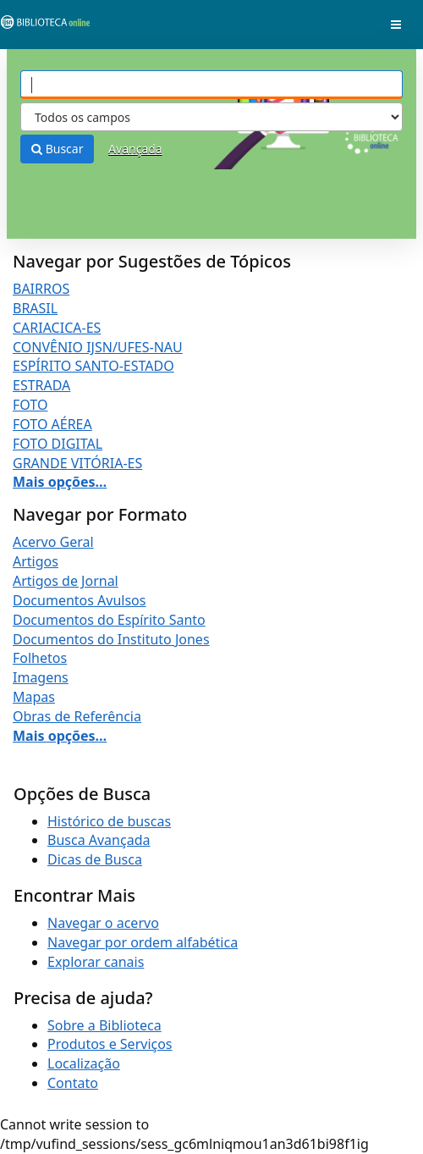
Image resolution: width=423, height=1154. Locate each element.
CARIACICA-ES (57, 327)
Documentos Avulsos (79, 600)
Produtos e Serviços (110, 1044)
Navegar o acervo (103, 923)
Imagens (41, 677)
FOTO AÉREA (52, 424)
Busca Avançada (98, 840)
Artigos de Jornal (65, 580)
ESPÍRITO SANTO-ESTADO (93, 365)
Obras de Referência (77, 716)
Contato (72, 1083)
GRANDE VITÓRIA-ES (77, 463)
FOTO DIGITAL (57, 443)
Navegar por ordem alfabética (142, 942)
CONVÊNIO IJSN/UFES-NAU (98, 347)
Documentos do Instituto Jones (111, 639)
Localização (83, 1063)
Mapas (34, 696)
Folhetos (40, 658)
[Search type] (211, 116)
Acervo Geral (53, 542)
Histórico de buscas (109, 821)
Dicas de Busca (94, 859)
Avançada (135, 149)
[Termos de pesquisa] (211, 84)
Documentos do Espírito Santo (109, 619)
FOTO (30, 404)
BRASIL (35, 308)
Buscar (57, 149)
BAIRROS (41, 288)
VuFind (41, 25)
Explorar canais (95, 961)
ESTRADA (41, 385)
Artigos (35, 561)
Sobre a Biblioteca (104, 1025)
